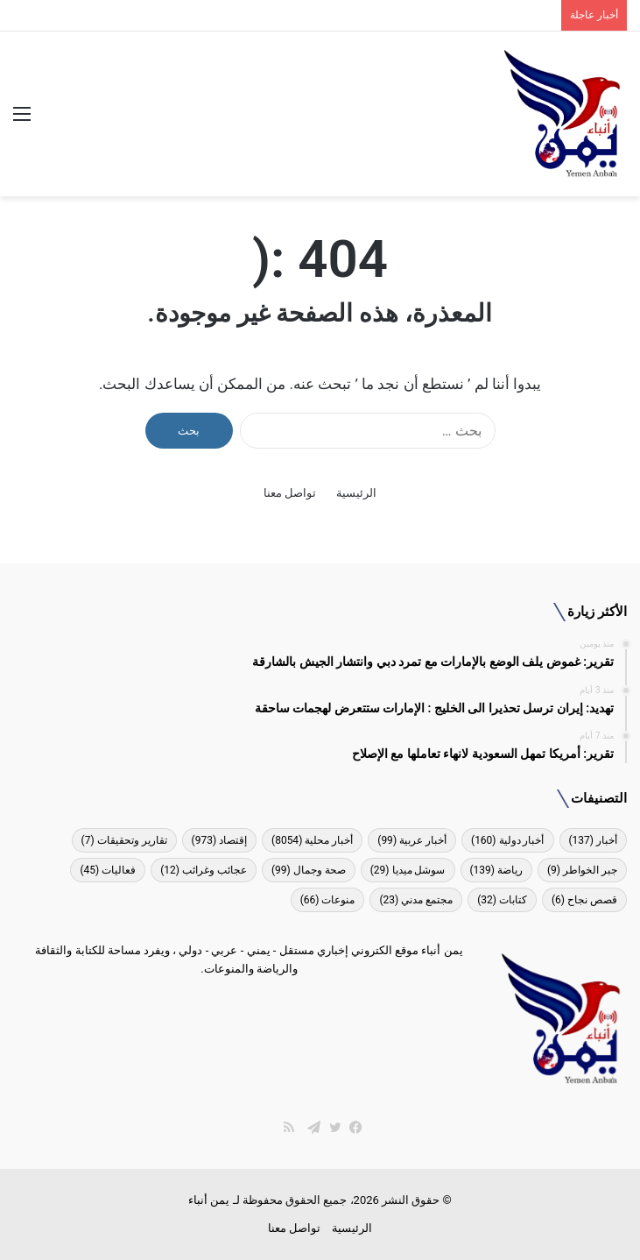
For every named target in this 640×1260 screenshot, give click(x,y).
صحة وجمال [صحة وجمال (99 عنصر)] (308, 870)
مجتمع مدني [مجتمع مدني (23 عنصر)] (416, 900)
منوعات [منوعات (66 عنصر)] (327, 900)
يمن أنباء (208, 1200)
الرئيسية (356, 492)
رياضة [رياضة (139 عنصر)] (497, 870)
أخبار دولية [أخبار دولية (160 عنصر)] (507, 840)
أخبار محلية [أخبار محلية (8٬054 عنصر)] (312, 840)
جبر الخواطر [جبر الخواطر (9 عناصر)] (582, 870)
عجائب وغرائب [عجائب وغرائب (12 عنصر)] (203, 870)
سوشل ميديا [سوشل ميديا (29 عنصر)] (408, 870)
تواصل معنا (290, 492)
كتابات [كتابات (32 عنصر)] (502, 900)
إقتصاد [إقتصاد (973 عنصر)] (220, 840)
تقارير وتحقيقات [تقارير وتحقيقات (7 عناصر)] (124, 840)
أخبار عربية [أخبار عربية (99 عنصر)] (412, 840)
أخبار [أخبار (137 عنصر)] (593, 840)
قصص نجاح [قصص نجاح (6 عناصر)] (584, 900)
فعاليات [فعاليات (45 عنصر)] (108, 870)
